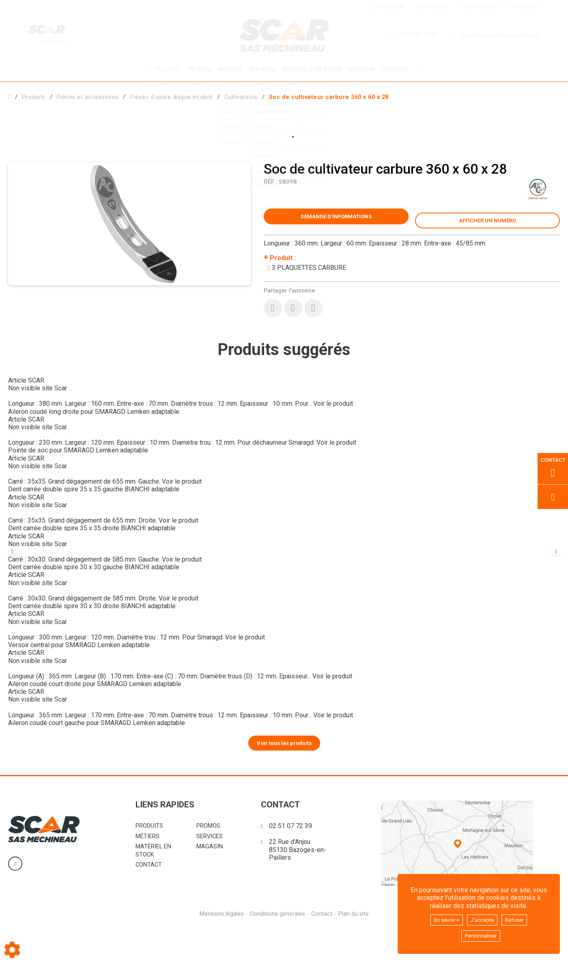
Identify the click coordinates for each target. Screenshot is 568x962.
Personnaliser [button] (481, 935)
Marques (523, 6)
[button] (329, 96)
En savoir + (442, 918)
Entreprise (387, 6)
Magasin (364, 69)
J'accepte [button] (483, 918)
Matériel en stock (153, 885)
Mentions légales (220, 949)
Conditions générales (277, 949)
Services (262, 69)
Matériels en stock (313, 69)
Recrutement (478, 6)
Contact (399, 69)
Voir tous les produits (284, 778)
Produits (163, 69)
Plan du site (355, 949)
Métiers (229, 69)
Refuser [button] (519, 918)
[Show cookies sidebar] (12, 950)
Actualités (431, 6)
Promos (197, 69)
